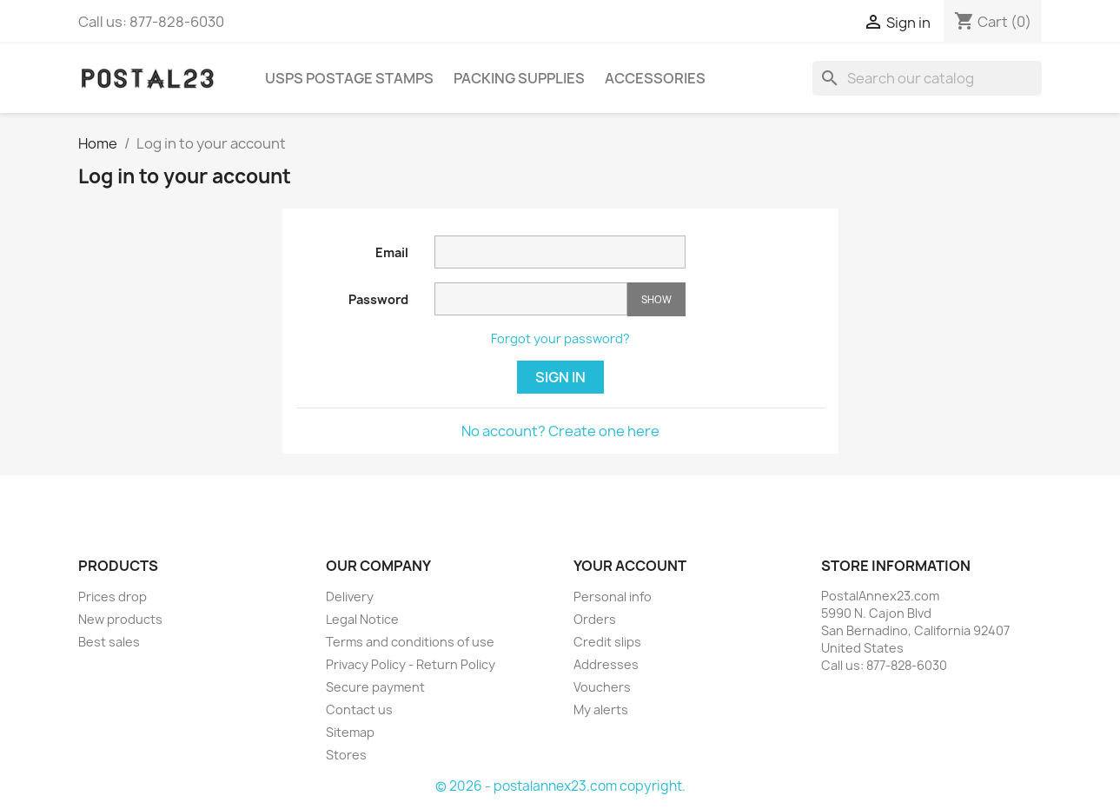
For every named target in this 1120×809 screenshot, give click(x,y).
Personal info (612, 596)
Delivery (350, 596)
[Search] (927, 78)
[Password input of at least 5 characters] (530, 298)
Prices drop (112, 596)
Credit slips (607, 641)
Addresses (606, 664)
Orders (594, 619)
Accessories (655, 78)
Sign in (560, 377)
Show (656, 299)
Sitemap (350, 732)
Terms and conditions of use (410, 641)
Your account (629, 565)
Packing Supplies (519, 78)
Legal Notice (362, 619)
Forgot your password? (560, 338)
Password (378, 299)
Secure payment (375, 687)
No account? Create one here (560, 431)
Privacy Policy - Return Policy (410, 664)
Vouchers (602, 687)
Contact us (359, 709)
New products (120, 619)
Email (391, 252)
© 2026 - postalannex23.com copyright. (560, 786)
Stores (346, 754)
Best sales (109, 641)
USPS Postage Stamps (349, 78)
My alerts (600, 709)
